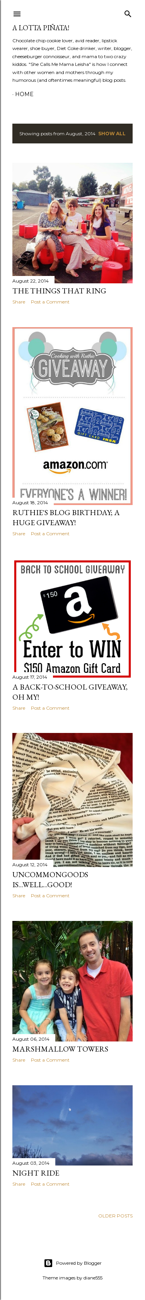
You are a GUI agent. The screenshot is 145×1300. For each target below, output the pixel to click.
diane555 (93, 1278)
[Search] (128, 12)
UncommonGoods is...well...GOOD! (50, 879)
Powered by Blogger (73, 1263)
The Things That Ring (59, 291)
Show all (112, 133)
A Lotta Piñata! (40, 27)
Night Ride (35, 1173)
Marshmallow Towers (60, 1049)
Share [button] (18, 302)
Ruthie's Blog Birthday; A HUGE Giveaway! (66, 517)
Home (24, 94)
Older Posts (115, 1216)
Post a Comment (50, 302)
